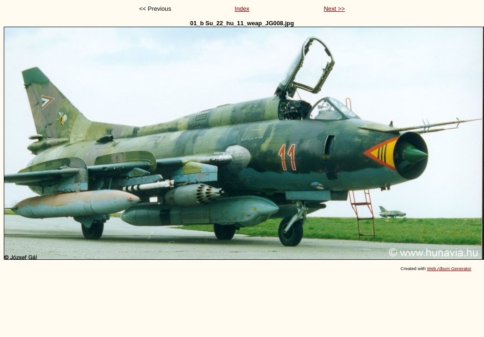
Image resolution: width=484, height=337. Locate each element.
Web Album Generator (449, 268)
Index (242, 8)
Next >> (334, 8)
